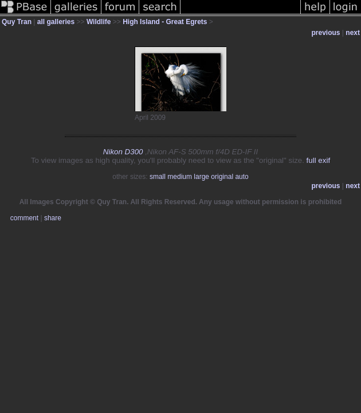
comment (24, 218)
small (158, 177)
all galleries (55, 22)
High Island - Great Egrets (165, 22)
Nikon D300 (123, 151)
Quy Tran (17, 22)
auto (241, 177)
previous (326, 33)
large (201, 177)
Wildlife (99, 22)
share (52, 218)
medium (179, 177)
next (353, 33)
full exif (318, 160)
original (222, 177)
